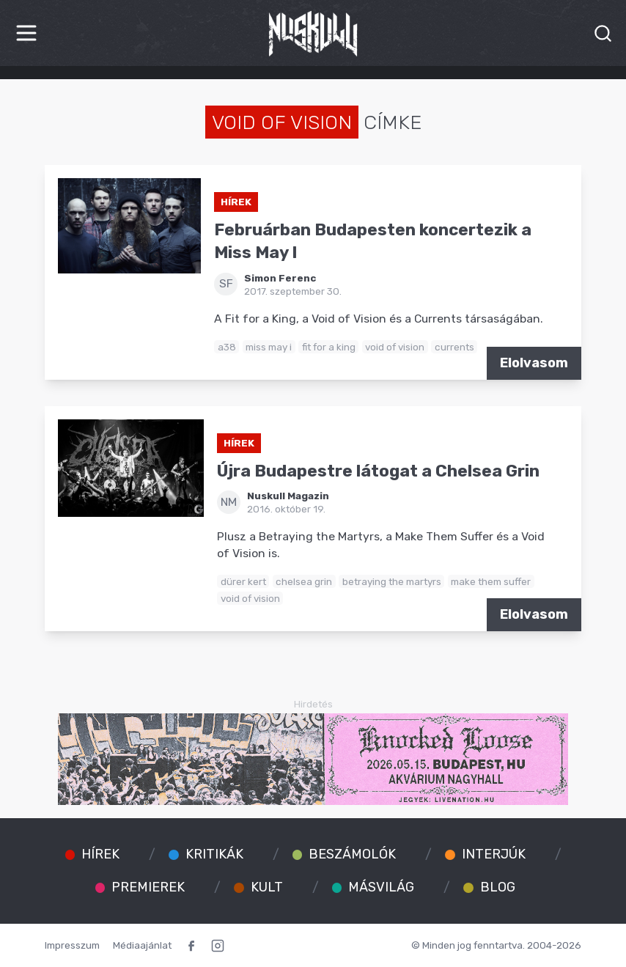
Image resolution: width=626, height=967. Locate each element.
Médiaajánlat (142, 945)
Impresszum (72, 945)
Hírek (236, 201)
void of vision (394, 347)
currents (454, 347)
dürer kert (243, 581)
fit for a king (329, 347)
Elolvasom (534, 363)
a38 (227, 347)
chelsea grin (304, 581)
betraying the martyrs (391, 581)
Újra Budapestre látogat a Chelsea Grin (378, 471)
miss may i (269, 347)
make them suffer (491, 581)
